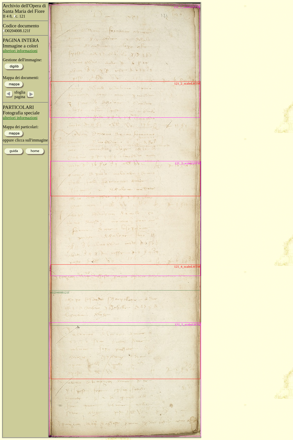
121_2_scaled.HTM (187, 83)
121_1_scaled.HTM (186, 7)
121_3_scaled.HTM (187, 163)
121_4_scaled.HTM (187, 266)
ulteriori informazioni (20, 51)
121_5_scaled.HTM (188, 324)
